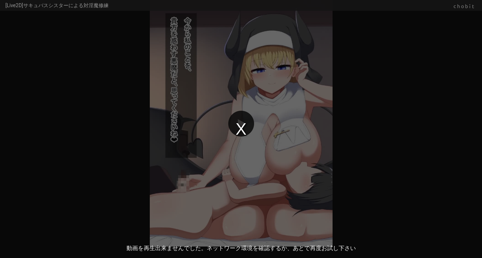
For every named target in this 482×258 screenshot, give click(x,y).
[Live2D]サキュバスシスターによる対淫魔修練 (57, 5)
